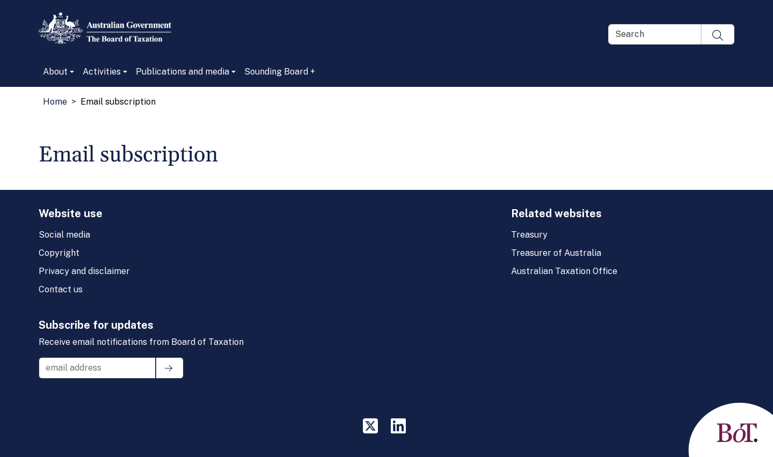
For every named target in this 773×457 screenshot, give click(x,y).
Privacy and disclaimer (84, 271)
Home (55, 102)
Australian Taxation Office (564, 271)
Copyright (59, 253)
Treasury (529, 235)
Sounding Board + (279, 72)
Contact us (61, 289)
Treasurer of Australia (556, 253)
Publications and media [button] (182, 72)
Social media (64, 235)
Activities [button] (102, 72)
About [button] (55, 72)
